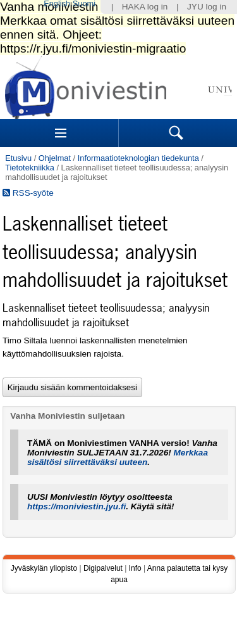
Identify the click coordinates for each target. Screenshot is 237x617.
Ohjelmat (55, 158)
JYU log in (206, 6)
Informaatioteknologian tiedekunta (138, 158)
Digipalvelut (103, 568)
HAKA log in (145, 6)
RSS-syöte (28, 193)
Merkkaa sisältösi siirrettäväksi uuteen (117, 457)
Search (176, 133)
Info (135, 568)
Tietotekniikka (29, 167)
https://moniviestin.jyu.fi (76, 506)
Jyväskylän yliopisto (44, 568)
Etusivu (18, 158)
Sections (61, 133)
